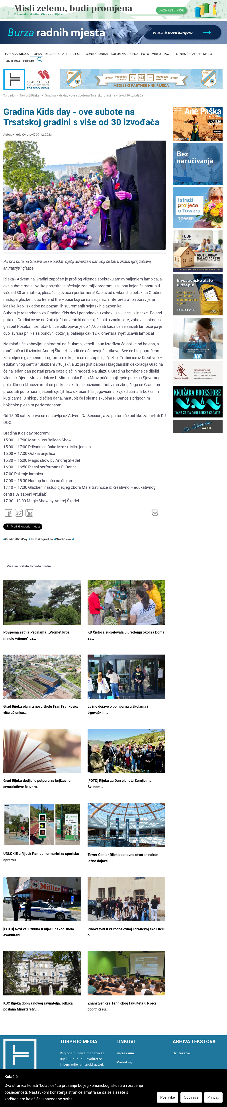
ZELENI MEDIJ (202, 54)
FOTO (145, 54)
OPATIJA (64, 54)
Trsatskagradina (41, 539)
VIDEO (156, 54)
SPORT (78, 54)
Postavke (167, 1097)
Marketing (124, 1062)
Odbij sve (191, 1097)
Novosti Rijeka (29, 95)
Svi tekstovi (182, 1053)
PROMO (28, 61)
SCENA (133, 54)
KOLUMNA (118, 54)
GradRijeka (63, 539)
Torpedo (9, 95)
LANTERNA (12, 61)
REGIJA (50, 54)
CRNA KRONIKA (97, 54)
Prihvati (213, 1097)
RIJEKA (36, 54)
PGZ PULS (171, 54)
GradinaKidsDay (16, 539)
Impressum (125, 1053)
